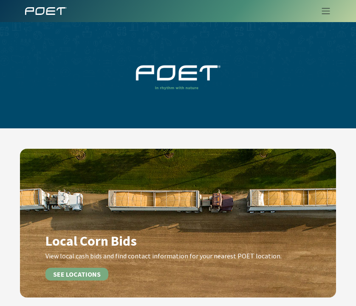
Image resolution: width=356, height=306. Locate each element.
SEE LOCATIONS (77, 274)
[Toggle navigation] (323, 11)
